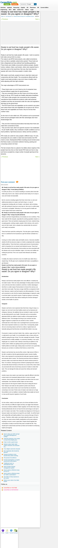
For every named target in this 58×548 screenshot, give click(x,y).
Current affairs (44, 5)
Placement (33, 5)
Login (31, 7)
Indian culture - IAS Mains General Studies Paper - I (47, 57)
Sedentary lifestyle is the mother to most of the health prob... (12, 448)
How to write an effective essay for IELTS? (11, 480)
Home (8, 540)
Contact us (20, 540)
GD (27, 5)
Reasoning (16, 5)
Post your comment (8, 189)
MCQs (42, 14)
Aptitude (9, 5)
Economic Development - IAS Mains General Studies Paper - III (48, 38)
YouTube (40, 540)
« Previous (4, 22)
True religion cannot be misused (12, 458)
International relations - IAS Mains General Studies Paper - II (48, 44)
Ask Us (35, 540)
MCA (10, 7)
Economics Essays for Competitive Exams (46, 53)
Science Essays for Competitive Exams (46, 49)
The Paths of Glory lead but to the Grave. (11, 487)
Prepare (27, 2)
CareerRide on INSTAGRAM (11, 499)
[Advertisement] (20, 36)
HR (38, 5)
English (23, 5)
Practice (35, 2)
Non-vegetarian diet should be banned (11, 461)
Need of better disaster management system (9, 476)
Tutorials (50, 14)
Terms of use (28, 540)
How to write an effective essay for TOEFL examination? (11, 483)
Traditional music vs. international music (9, 473)
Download (54, 14)
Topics (2, 18)
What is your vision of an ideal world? (11, 490)
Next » (37, 22)
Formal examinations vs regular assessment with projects (12, 470)
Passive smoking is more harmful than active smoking (11, 464)
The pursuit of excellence (10, 467)
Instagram (46, 540)
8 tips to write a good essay (11, 451)
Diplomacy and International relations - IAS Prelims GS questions (48, 63)
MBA (14, 7)
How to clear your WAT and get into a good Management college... (11, 445)
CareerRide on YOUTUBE (10, 497)
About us (14, 540)
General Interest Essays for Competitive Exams (11, 19)
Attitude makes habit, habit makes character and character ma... (11, 455)
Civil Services (8, 18)
